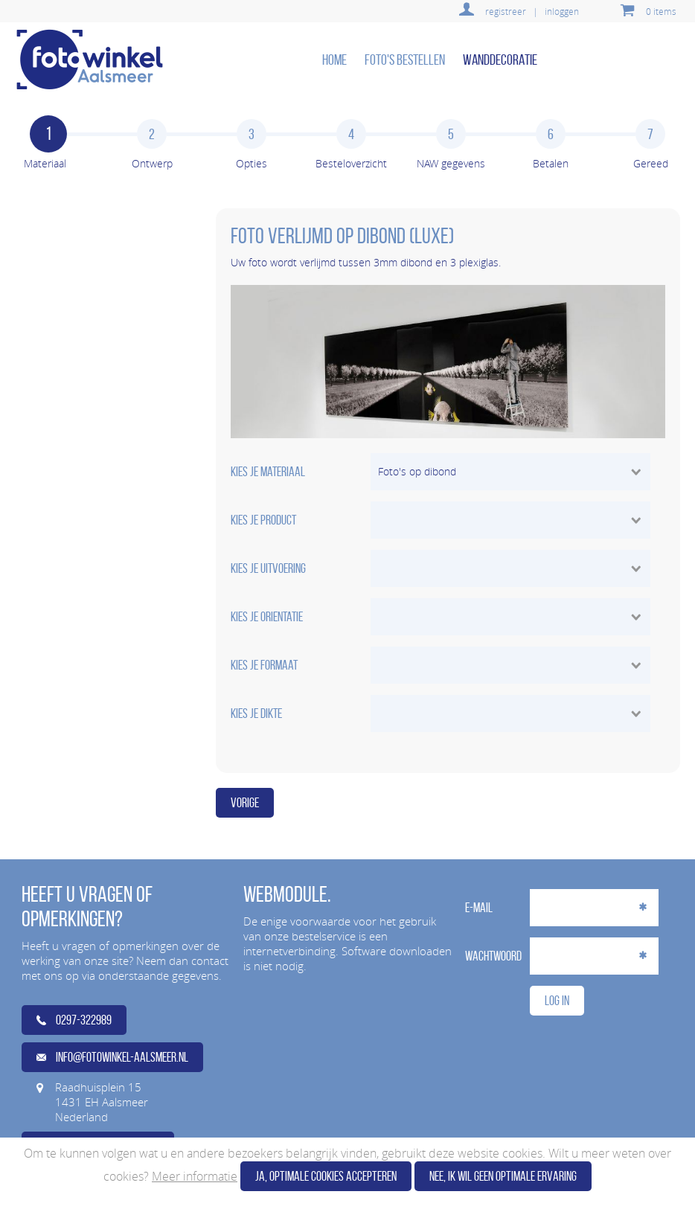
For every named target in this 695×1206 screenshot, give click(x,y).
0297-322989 (74, 1020)
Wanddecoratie (500, 59)
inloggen (562, 11)
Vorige (245, 802)
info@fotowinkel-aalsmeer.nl (112, 1057)
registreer (505, 11)
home (334, 59)
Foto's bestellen (405, 59)
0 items (661, 11)
